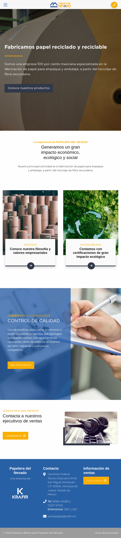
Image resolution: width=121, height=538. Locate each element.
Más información (20, 365)
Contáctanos (15, 435)
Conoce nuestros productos (29, 88)
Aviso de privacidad (106, 533)
